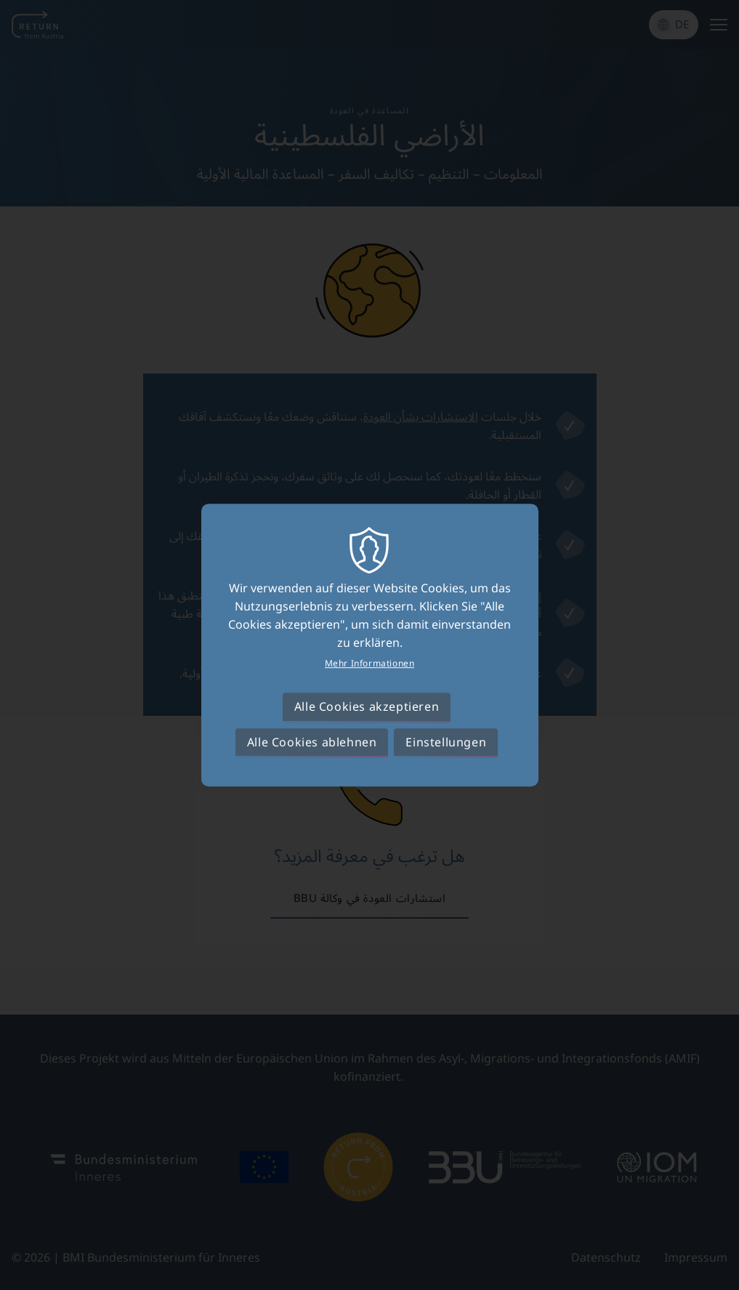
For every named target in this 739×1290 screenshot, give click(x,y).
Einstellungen (445, 742)
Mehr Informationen (370, 663)
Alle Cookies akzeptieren (366, 707)
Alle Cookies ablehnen (312, 742)
